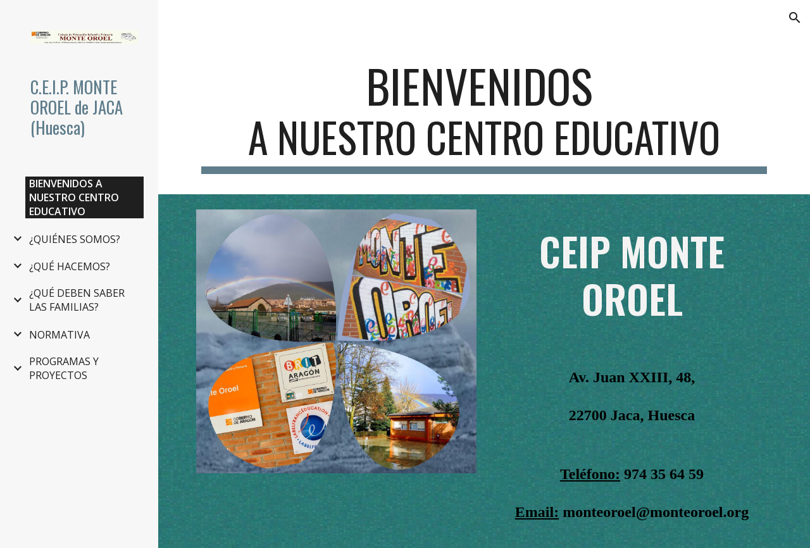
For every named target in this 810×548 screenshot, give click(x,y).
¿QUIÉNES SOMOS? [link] (74, 239)
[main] (484, 116)
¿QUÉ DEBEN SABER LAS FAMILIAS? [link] (77, 300)
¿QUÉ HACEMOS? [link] (69, 266)
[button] (795, 18)
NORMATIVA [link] (59, 335)
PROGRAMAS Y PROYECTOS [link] (64, 368)
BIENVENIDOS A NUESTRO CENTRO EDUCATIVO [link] (74, 197)
